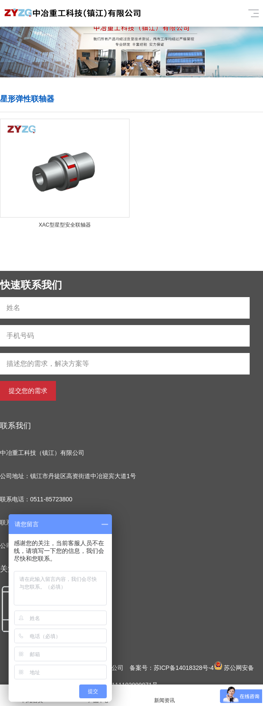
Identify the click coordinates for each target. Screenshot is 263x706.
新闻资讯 (165, 695)
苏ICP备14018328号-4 (184, 667)
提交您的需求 (28, 390)
